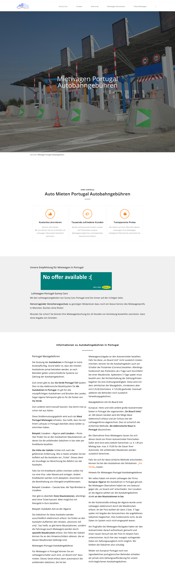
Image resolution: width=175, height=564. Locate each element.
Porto (79, 433)
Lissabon (45, 433)
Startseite (33, 155)
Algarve (56, 433)
